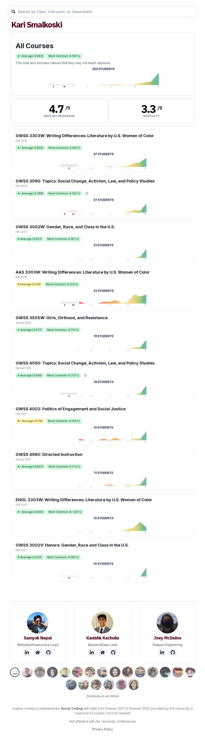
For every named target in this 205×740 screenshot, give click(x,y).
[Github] (48, 652)
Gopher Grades (23, 708)
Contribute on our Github (102, 696)
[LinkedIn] (26, 652)
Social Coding (72, 708)
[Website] (37, 652)
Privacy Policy (102, 729)
